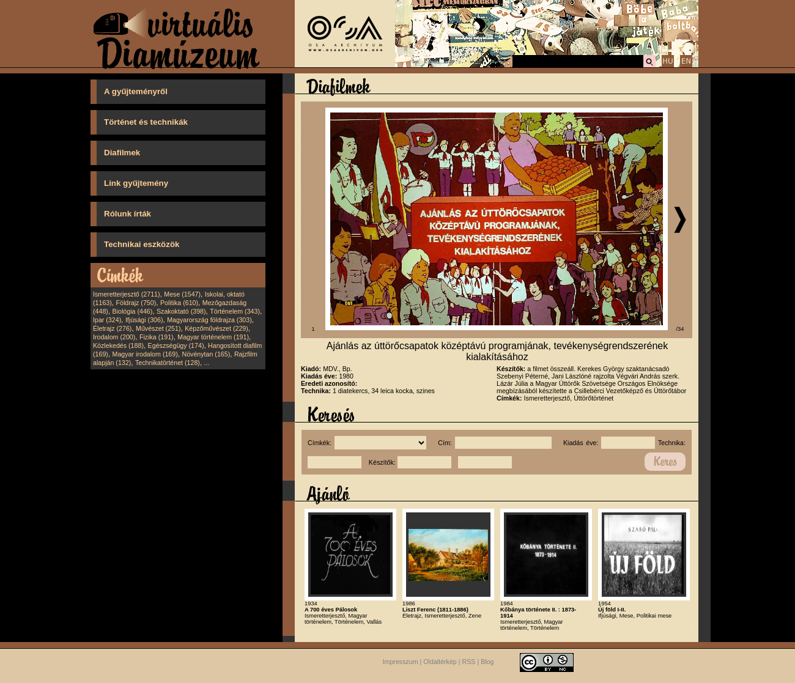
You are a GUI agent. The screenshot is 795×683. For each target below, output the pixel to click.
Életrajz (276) (112, 328)
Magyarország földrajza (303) (209, 319)
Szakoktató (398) (181, 311)
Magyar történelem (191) (213, 337)
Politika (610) (179, 302)
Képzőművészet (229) (216, 328)
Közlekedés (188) (118, 345)
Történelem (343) (235, 311)
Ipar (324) (107, 319)
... (207, 362)
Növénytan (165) (206, 354)
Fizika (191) (156, 337)
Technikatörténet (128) (167, 362)
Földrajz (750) (136, 302)
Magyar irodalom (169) (145, 354)
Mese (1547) (182, 294)
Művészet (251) (158, 328)
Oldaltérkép (440, 661)
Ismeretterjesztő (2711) (126, 294)
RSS (469, 661)
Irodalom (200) (114, 337)
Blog (487, 661)
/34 (680, 329)
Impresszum (400, 661)
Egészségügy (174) (176, 345)
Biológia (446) (133, 311)
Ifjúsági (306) (144, 319)
